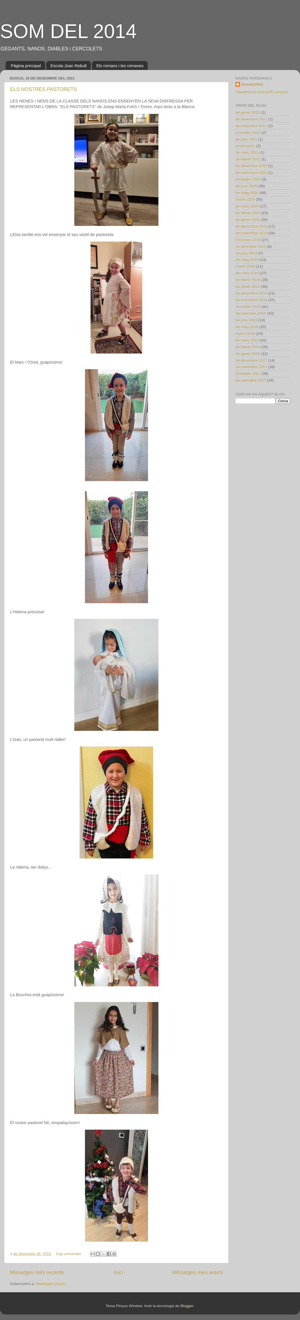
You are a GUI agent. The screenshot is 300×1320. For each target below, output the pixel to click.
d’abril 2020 (245, 199)
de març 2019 (247, 273)
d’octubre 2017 (248, 373)
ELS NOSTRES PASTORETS (43, 89)
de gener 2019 (248, 286)
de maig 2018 (247, 327)
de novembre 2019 (251, 233)
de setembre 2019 (251, 246)
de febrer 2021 (248, 159)
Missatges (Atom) (50, 1284)
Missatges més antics (197, 1272)
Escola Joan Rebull (68, 65)
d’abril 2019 (245, 266)
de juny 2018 (246, 320)
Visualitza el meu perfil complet (262, 92)
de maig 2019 (247, 260)
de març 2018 (247, 340)
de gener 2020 (248, 219)
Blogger (186, 1306)
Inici (118, 1272)
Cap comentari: (69, 1254)
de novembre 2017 (251, 367)
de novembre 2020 (251, 172)
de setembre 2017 (251, 380)
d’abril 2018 (245, 333)
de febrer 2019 (248, 280)
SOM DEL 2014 (68, 31)
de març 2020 (247, 206)
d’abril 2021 (245, 146)
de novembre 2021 (251, 126)
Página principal (26, 65)
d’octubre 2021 (248, 132)
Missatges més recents (37, 1272)
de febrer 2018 (248, 347)
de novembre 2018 (251, 300)
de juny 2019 (246, 253)
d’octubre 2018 (248, 307)
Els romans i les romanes (119, 65)
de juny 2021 (246, 139)
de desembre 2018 (251, 293)
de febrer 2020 (248, 213)
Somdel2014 (252, 84)
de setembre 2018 (251, 313)
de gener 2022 (248, 112)
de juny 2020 (246, 186)
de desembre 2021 (251, 119)
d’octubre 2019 (248, 240)
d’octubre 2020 (248, 179)
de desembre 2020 (251, 166)
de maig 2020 (247, 193)
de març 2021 (247, 152)
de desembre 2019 (251, 226)
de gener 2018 (248, 354)
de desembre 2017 (251, 360)
